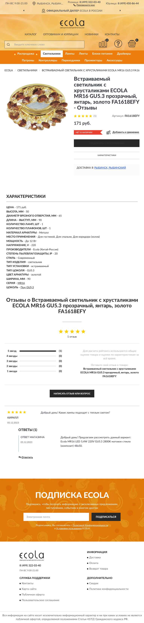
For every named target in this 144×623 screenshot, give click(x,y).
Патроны (28, 60)
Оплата (93, 563)
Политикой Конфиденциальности (90, 525)
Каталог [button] (31, 34)
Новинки (91, 34)
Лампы (69, 53)
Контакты (112, 34)
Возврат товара (98, 568)
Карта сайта (29, 589)
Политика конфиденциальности (108, 589)
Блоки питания (102, 53)
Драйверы (124, 53)
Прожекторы (93, 60)
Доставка (95, 557)
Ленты (83, 53)
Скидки (93, 583)
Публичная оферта (33, 595)
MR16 (21, 283)
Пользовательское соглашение (40, 600)
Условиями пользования (69, 528)
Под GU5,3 (27, 287)
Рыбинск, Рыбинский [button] (110, 168)
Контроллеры (48, 60)
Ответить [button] (26, 457)
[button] (84, 5)
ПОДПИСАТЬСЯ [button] (106, 517)
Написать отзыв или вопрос (72, 394)
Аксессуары (114, 60)
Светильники (52, 53)
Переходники (71, 60)
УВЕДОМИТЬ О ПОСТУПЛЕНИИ (106, 143)
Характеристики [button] (107, 155)
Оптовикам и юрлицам (60, 34)
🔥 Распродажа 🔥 (25, 53)
